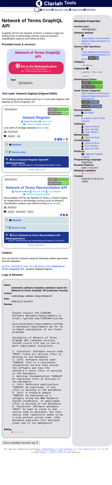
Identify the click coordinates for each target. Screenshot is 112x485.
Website (16, 145)
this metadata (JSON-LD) (55, 475)
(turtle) (71, 475)
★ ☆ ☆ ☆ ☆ (88, 173)
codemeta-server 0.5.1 (92, 473)
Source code (19, 153)
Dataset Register (36, 118)
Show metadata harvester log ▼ (20, 466)
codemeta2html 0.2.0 (50, 473)
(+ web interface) (55, 477)
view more (42, 128)
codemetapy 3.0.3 (70, 473)
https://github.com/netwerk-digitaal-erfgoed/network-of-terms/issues (95, 96)
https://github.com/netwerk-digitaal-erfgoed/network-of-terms (95, 55)
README (89, 112)
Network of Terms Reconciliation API (36, 189)
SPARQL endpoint (40, 477)
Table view (77, 9)
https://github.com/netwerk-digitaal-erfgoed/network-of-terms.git (95, 41)
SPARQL (91, 9)
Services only (61, 9)
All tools (47, 9)
